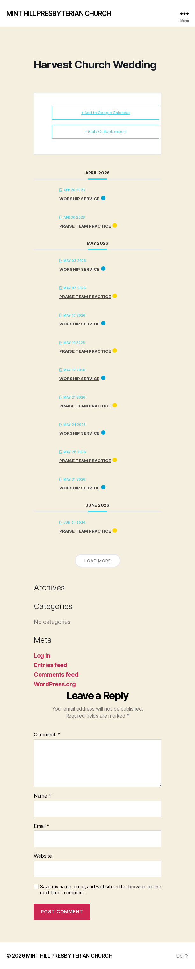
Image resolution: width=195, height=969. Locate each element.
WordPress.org (55, 684)
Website (43, 856)
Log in (42, 655)
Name (42, 796)
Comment (47, 735)
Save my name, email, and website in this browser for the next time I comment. (100, 890)
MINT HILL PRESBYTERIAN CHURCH (58, 13)
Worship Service (79, 198)
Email (42, 826)
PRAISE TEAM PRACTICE (85, 226)
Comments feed (56, 674)
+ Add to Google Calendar (105, 112)
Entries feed (50, 665)
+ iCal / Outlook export (105, 131)
